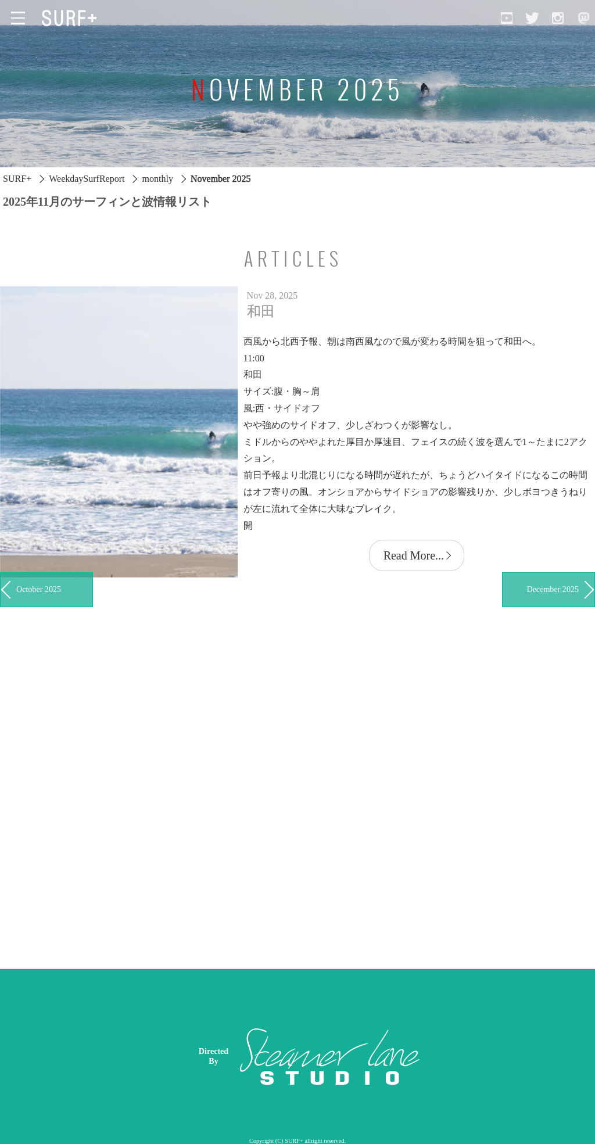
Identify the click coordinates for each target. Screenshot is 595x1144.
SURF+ (17, 179)
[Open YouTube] (507, 18)
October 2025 (38, 589)
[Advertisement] (388, 1056)
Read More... (413, 555)
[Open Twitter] (532, 18)
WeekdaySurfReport (86, 179)
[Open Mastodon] (583, 18)
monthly (157, 179)
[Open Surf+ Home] (72, 18)
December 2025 (552, 589)
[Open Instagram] (558, 18)
